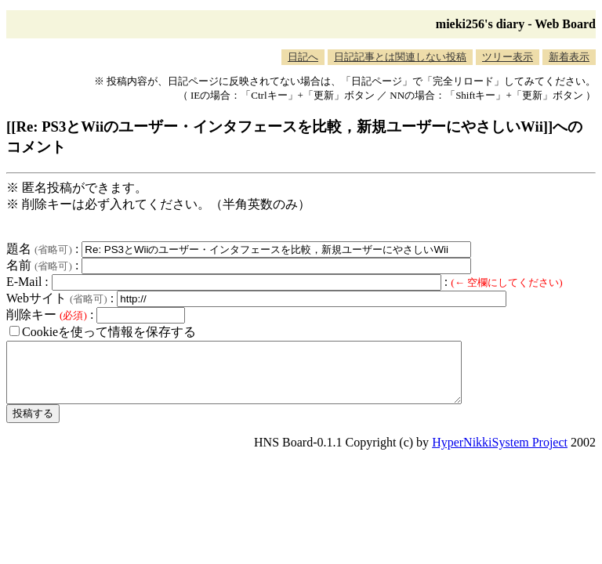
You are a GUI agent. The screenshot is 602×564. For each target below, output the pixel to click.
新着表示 (569, 57)
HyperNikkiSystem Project (500, 454)
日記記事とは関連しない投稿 (400, 57)
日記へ (303, 57)
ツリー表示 (507, 57)
